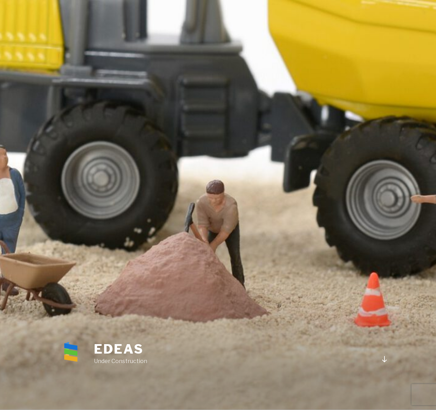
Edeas (118, 349)
